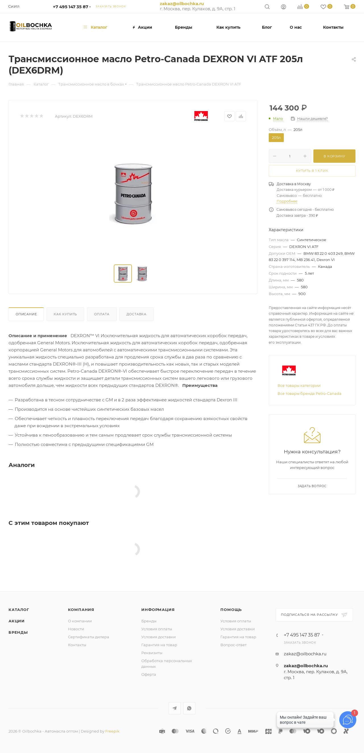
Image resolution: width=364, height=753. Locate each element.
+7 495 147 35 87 (70, 6)
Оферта (148, 674)
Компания (81, 609)
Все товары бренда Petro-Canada (310, 393)
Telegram (175, 708)
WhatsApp (189, 708)
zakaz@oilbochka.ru (182, 3)
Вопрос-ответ (233, 645)
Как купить (65, 314)
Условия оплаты (156, 629)
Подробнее (287, 201)
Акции (17, 621)
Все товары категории (299, 385)
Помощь (231, 609)
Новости (76, 629)
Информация (158, 609)
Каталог (19, 609)
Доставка (136, 314)
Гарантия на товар (159, 645)
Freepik (112, 731)
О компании (80, 621)
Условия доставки (158, 637)
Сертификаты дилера (88, 637)
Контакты (77, 645)
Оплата (101, 314)
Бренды (18, 632)
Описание (26, 314)
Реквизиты (151, 652)
